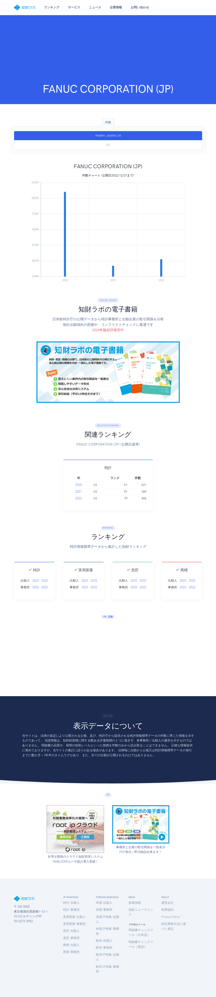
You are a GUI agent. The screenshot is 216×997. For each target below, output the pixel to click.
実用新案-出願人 (74, 917)
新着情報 (135, 903)
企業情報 (116, 7)
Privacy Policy (170, 917)
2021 (78, 506)
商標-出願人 (71, 945)
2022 (78, 513)
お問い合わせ (140, 7)
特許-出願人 (71, 903)
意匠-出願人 (71, 931)
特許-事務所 (71, 910)
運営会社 (167, 903)
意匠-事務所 (71, 938)
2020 (78, 499)
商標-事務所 (71, 952)
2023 (35, 595)
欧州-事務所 (104, 947)
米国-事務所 (104, 910)
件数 (108, 122)
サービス (74, 7)
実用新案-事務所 (74, 924)
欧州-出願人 (104, 940)
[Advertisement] (108, 51)
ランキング (51, 7)
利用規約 (167, 910)
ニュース (95, 7)
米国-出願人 (104, 903)
